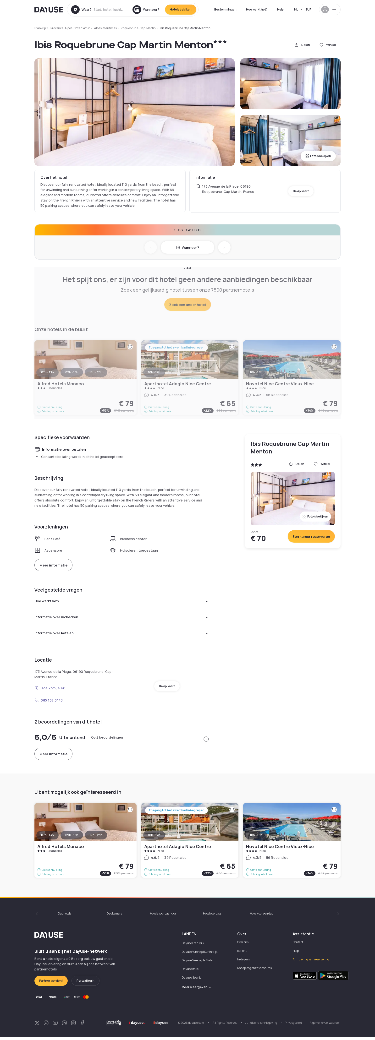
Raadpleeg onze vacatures (254, 971)
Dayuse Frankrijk (193, 946)
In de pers (243, 962)
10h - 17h (154, 838)
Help (280, 9)
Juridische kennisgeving (261, 1026)
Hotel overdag (212, 916)
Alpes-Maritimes (105, 28)
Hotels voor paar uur (163, 916)
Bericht (242, 954)
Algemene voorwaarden (325, 1026)
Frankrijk (40, 28)
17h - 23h (96, 838)
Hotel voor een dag (261, 916)
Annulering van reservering (311, 962)
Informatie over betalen (121, 635)
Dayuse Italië (190, 972)
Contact (298, 945)
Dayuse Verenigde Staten (198, 963)
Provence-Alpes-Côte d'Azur (70, 28)
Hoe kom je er (49, 691)
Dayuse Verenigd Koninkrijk (199, 955)
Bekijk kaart (301, 191)
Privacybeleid (293, 1026)
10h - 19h (256, 838)
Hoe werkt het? (257, 9)
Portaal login (85, 983)
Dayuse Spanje (191, 980)
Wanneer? (187, 247)
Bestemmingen (225, 9)
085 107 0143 (48, 703)
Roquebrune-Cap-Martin (138, 28)
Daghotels (64, 916)
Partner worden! (51, 983)
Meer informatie (53, 565)
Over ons (242, 945)
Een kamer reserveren (311, 536)
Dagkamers (114, 916)
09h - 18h (71, 838)
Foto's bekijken (318, 156)
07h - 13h (47, 838)
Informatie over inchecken (121, 618)
